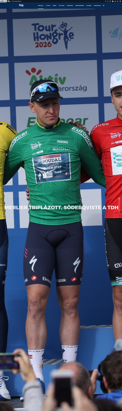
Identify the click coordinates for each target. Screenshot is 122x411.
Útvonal (62, 5)
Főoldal (40, 5)
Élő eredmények (16, 1)
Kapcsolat (97, 5)
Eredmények (79, 5)
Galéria (89, 5)
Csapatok (70, 5)
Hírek (54, 5)
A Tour (48, 5)
